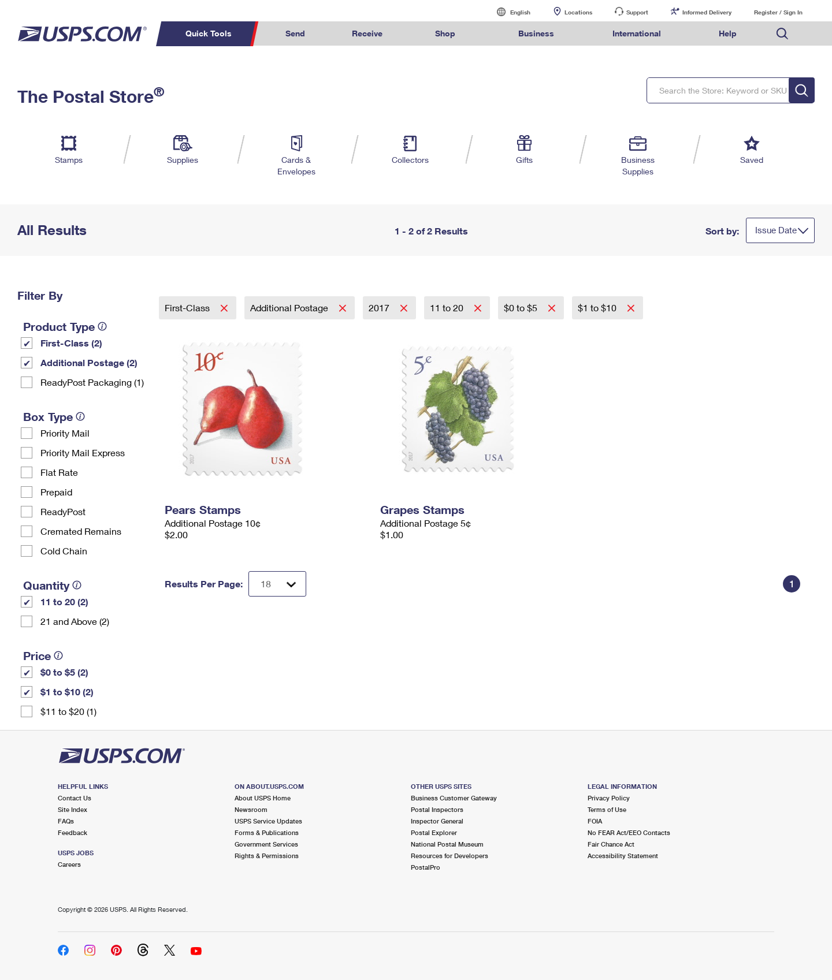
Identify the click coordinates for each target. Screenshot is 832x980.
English (508, 11)
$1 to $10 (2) (67, 691)
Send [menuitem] (295, 33)
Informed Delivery (706, 12)
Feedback (72, 832)
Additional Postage (290, 307)
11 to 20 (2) (64, 601)
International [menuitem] (636, 33)
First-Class (188, 307)
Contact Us (74, 798)
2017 (380, 307)
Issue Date (776, 230)
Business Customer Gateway (454, 798)
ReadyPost (63, 511)
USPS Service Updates (268, 821)
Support (637, 12)
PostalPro (425, 867)
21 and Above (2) (74, 621)
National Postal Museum (447, 844)
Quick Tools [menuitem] (208, 33)
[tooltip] (102, 326)
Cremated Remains (80, 531)
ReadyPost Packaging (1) (92, 382)
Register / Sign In (778, 12)
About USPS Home (263, 798)
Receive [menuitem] (367, 33)
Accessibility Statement (623, 855)
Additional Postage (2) (89, 362)
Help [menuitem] (728, 33)
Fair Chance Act (611, 844)
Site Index (72, 809)
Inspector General (437, 821)
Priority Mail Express (82, 452)
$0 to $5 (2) (64, 671)
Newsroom (251, 809)
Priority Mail (65, 432)
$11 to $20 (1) (68, 711)
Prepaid (56, 491)
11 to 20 (448, 307)
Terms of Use (607, 809)
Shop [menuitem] (445, 33)
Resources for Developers (449, 855)
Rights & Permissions (267, 855)
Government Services (266, 844)
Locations (578, 12)
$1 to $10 (598, 307)
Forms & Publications (267, 832)
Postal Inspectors (437, 809)
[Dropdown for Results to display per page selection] (277, 584)
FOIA (595, 821)
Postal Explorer (434, 832)
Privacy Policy (609, 798)
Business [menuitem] (536, 33)
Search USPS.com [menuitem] (782, 33)
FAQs (66, 821)
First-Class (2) (71, 342)
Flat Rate (59, 472)
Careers (69, 864)
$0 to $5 (522, 307)
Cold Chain (63, 550)
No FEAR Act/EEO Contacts (629, 832)
